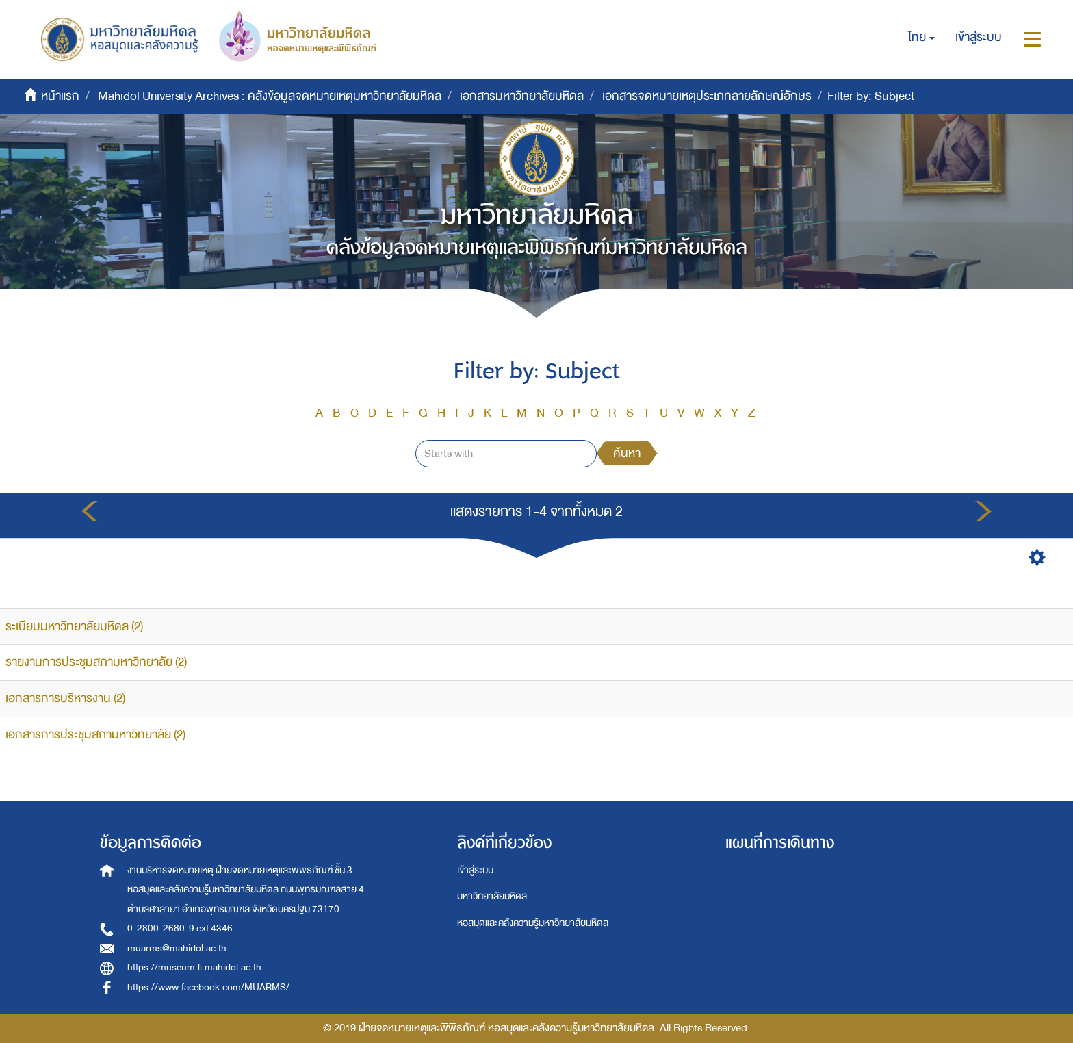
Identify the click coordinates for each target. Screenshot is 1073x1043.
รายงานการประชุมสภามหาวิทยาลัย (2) (96, 662)
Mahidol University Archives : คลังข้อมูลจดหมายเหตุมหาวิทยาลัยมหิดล (269, 96)
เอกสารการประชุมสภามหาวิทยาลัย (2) (95, 734)
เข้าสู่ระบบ (475, 870)
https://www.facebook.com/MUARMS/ (208, 987)
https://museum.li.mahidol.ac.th (194, 967)
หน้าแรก (60, 96)
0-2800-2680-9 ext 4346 (180, 928)
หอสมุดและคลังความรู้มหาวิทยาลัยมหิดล (532, 922)
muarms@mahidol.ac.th (177, 948)
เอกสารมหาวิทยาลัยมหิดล (522, 96)
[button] (921, 37)
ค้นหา (627, 453)
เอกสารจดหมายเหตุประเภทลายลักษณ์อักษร (707, 96)
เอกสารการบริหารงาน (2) (65, 698)
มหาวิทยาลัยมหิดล (492, 896)
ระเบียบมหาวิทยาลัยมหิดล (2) (74, 626)
